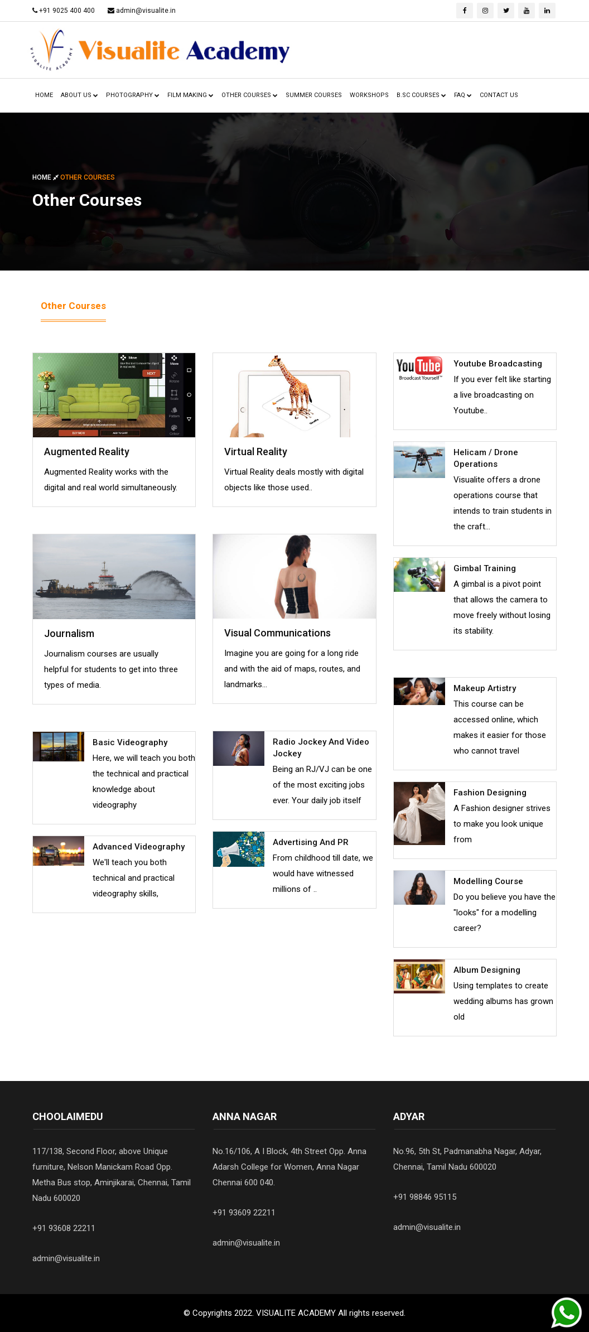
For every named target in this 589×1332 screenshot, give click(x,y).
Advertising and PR (311, 842)
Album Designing (486, 970)
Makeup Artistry (484, 688)
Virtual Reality (255, 451)
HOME (44, 95)
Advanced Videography (139, 847)
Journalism (69, 633)
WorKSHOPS (369, 95)
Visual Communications (277, 633)
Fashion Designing (490, 793)
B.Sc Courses (421, 95)
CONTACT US (499, 95)
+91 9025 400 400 (67, 11)
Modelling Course (488, 881)
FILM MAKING (190, 95)
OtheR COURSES (249, 95)
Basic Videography (130, 742)
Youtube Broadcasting (497, 364)
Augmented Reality (86, 451)
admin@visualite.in (146, 11)
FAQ (463, 95)
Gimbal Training (484, 568)
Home (46, 177)
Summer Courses (314, 95)
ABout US (79, 95)
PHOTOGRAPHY (133, 95)
